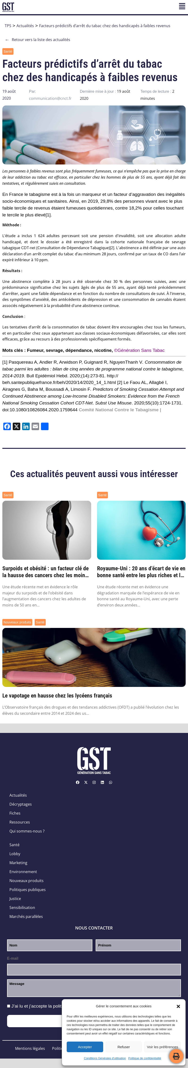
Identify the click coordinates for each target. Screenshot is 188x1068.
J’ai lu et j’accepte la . (58, 1006)
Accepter (85, 1047)
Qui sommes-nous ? (27, 831)
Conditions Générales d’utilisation (105, 1058)
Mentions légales (30, 1048)
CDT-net (28, 248)
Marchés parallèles (26, 916)
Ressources (19, 822)
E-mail (12, 958)
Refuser (124, 1047)
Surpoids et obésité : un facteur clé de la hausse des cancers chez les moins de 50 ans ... (45, 572)
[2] (112, 248)
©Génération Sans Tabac (139, 350)
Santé (8, 51)
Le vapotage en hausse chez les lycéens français (57, 695)
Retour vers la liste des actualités (37, 39)
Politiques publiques (27, 889)
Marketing (18, 862)
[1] (47, 214)
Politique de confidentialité (144, 1058)
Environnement (23, 871)
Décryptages (20, 804)
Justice (15, 898)
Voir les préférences (162, 1047)
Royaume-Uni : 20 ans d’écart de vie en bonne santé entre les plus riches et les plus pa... (141, 572)
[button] (178, 1006)
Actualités (25, 25)
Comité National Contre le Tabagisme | (120, 409)
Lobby (14, 853)
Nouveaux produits (17, 622)
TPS (8, 25)
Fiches (14, 813)
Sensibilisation (22, 907)
